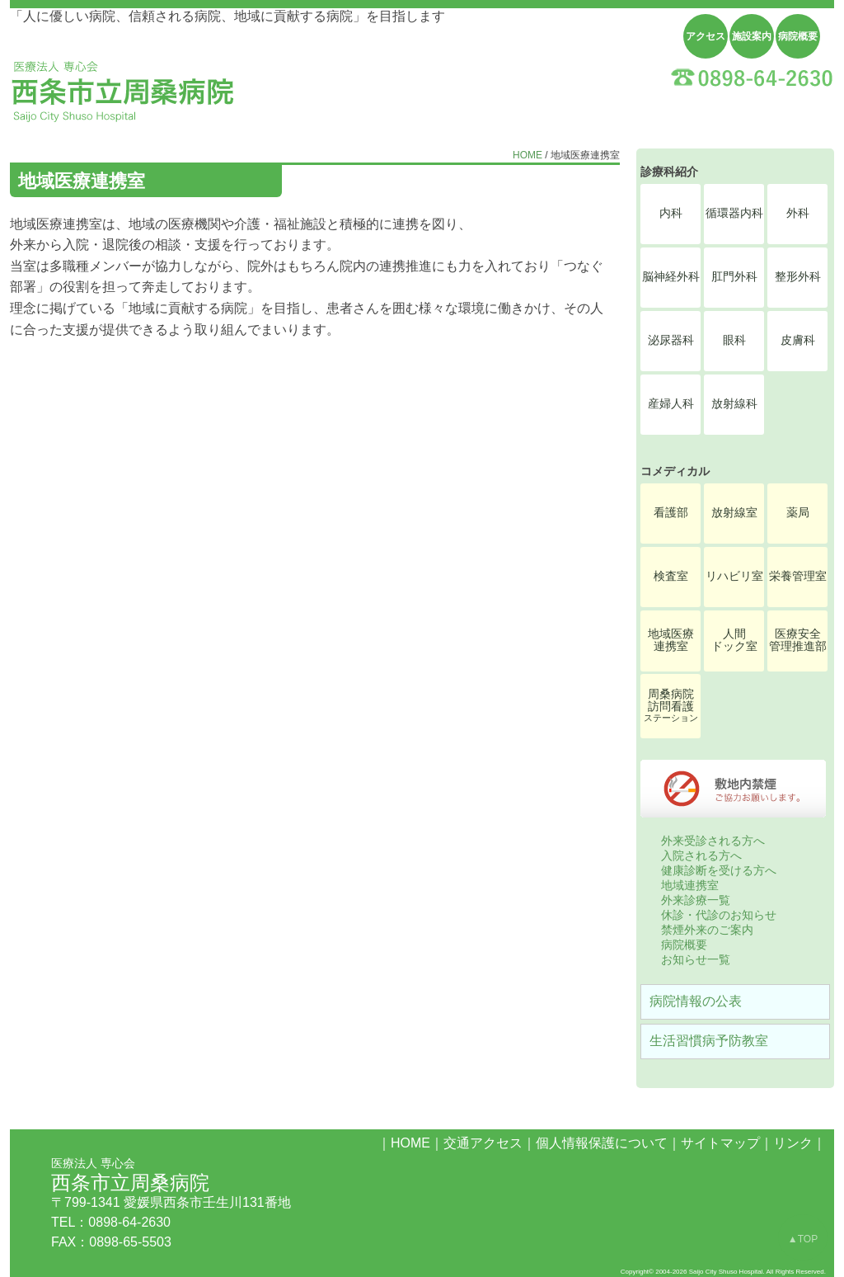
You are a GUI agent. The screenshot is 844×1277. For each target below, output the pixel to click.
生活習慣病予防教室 (708, 1041)
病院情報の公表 (695, 1001)
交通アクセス (483, 1143)
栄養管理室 (798, 576)
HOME (527, 155)
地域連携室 (690, 885)
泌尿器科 (671, 340)
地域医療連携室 (671, 640)
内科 (670, 213)
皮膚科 (798, 340)
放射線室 (734, 513)
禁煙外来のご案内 (707, 929)
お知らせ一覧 (695, 959)
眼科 (734, 340)
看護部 (671, 513)
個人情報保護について (602, 1143)
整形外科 (798, 277)
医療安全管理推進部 (798, 640)
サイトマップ (720, 1143)
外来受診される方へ (713, 840)
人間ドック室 (734, 640)
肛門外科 (734, 277)
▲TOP (803, 1239)
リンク (793, 1143)
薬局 (797, 513)
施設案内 (751, 36)
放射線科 (734, 404)
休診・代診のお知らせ (718, 914)
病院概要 (798, 36)
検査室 (671, 576)
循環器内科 (734, 213)
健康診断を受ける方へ (718, 870)
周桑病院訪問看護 (671, 705)
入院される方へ (701, 855)
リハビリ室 (734, 576)
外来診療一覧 (695, 900)
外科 (797, 213)
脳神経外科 (671, 277)
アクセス (705, 36)
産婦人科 (671, 404)
